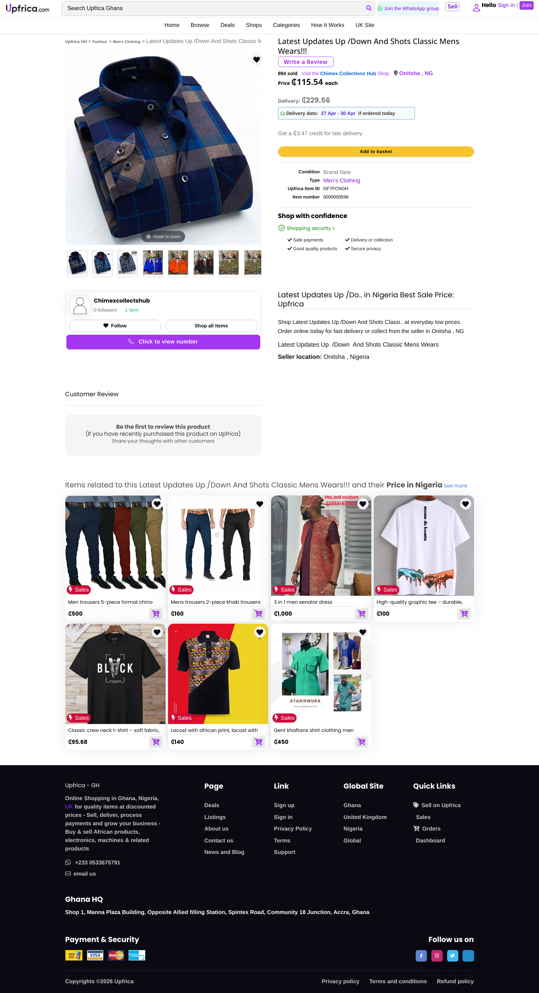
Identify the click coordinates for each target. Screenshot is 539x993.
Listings (215, 817)
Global (352, 841)
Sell (450, 7)
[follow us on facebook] (421, 955)
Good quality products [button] (312, 248)
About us (216, 829)
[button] (475, 8)
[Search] (216, 8)
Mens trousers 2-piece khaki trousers (215, 602)
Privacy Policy (293, 829)
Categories (286, 25)
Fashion (100, 42)
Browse (200, 25)
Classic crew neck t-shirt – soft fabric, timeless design (114, 733)
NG (429, 74)
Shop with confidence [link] (313, 216)
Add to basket (376, 151)
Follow (114, 325)
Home (172, 25)
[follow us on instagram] (437, 955)
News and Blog (224, 852)
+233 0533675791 (93, 863)
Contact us (218, 841)
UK (69, 807)
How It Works (327, 25)
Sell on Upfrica (437, 805)
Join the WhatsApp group (405, 8)
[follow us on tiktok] (468, 955)
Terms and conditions (398, 982)
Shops (254, 25)
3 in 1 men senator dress (303, 602)
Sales (423, 817)
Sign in (283, 817)
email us (80, 874)
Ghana (352, 806)
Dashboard (430, 841)
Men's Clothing (126, 42)
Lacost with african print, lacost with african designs (214, 733)
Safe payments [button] (305, 239)
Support (284, 852)
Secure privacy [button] (363, 248)
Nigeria (353, 829)
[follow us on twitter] (452, 955)
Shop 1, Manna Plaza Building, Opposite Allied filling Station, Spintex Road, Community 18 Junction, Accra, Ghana (217, 912)
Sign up (284, 806)
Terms (282, 841)
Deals (227, 25)
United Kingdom (365, 817)
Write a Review (306, 62)
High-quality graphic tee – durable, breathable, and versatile (419, 605)
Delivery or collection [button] (369, 239)
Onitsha (410, 74)
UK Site (365, 25)
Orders (426, 829)
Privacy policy (340, 982)
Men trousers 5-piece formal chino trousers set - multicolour (110, 605)
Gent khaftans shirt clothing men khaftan (314, 733)
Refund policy (455, 982)
